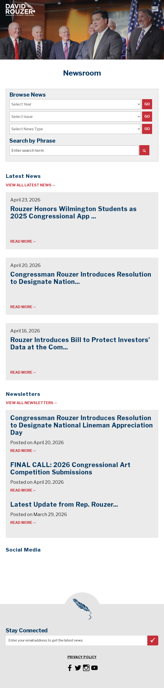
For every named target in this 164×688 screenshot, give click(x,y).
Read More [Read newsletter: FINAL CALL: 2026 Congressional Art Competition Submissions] (21, 490)
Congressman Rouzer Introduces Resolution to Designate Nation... (80, 278)
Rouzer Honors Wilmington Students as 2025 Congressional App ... (73, 212)
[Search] (144, 150)
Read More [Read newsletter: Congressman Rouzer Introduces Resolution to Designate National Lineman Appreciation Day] (21, 451)
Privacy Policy (82, 657)
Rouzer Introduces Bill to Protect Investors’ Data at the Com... (80, 343)
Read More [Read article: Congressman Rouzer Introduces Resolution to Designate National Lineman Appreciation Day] (21, 307)
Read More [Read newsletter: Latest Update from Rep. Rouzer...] (21, 522)
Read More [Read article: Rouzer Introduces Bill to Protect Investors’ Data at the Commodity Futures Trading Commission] (21, 372)
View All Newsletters (29, 403)
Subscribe (152, 640)
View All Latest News (28, 185)
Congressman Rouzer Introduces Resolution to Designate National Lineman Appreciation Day (81, 425)
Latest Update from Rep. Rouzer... (64, 504)
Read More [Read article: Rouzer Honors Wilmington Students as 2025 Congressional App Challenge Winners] (21, 241)
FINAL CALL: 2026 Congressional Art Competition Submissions (70, 468)
